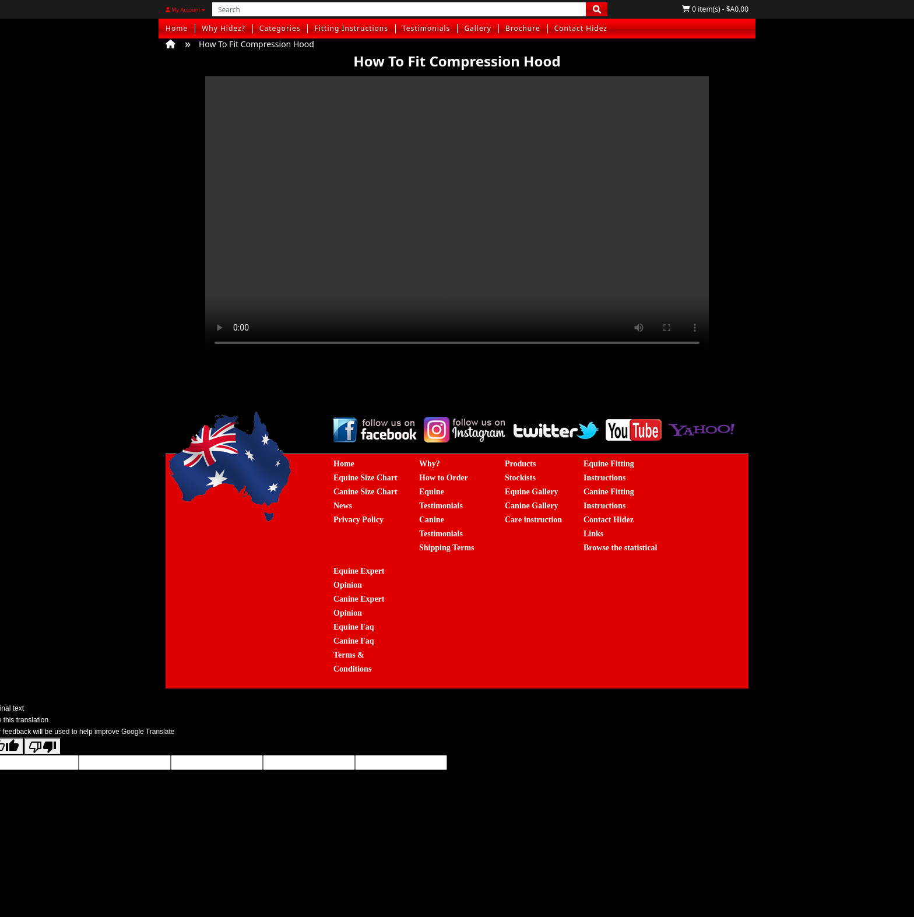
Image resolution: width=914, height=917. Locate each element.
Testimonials (426, 28)
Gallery (477, 28)
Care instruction (533, 519)
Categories (280, 28)
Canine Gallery (531, 505)
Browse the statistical (620, 547)
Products (520, 463)
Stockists (520, 477)
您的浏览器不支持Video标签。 (457, 216)
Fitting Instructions (351, 28)
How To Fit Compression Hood (256, 44)
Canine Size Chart (365, 491)
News (342, 505)
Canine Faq (353, 641)
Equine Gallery (531, 491)
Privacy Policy (358, 519)
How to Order (443, 477)
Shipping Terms (446, 547)
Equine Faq (353, 627)
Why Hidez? (223, 28)
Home (177, 28)
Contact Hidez (580, 28)
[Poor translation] (42, 746)
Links (593, 533)
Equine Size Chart (365, 477)
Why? (429, 463)
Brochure (522, 28)
